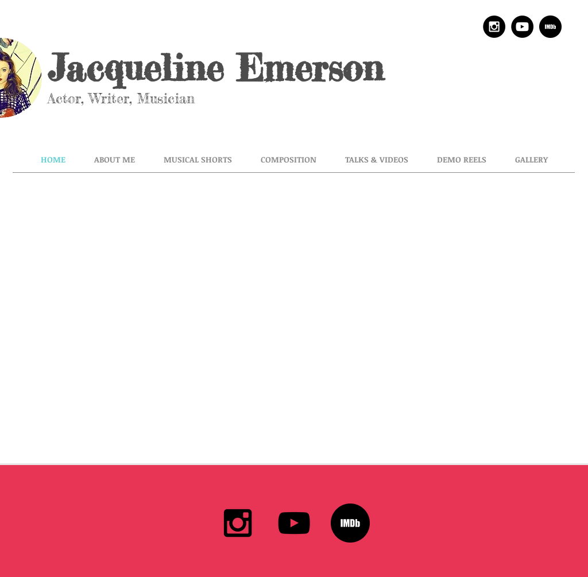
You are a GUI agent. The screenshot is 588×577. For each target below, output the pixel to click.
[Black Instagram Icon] (237, 523)
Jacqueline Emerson (216, 67)
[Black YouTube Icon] (294, 523)
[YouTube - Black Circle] (522, 27)
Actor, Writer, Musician (126, 98)
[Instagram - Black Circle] (494, 27)
